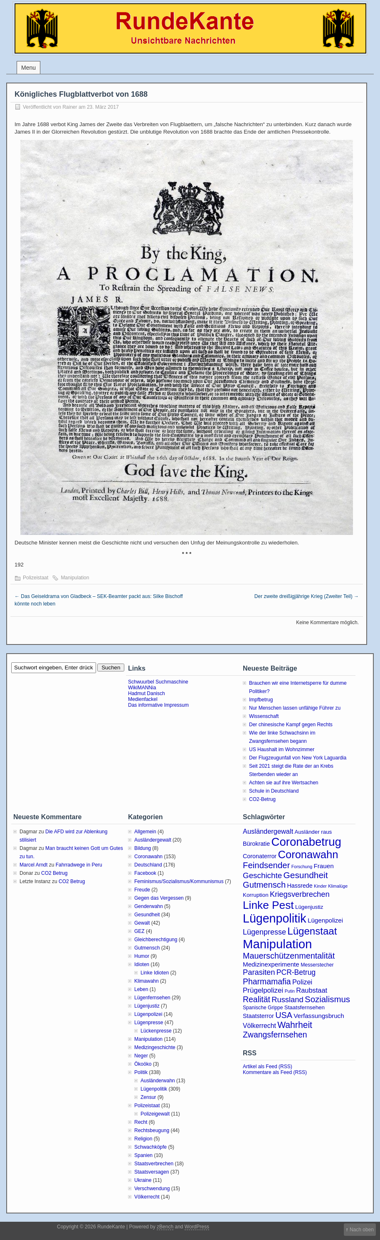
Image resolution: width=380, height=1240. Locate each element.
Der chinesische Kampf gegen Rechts (291, 724)
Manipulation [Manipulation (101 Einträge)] (277, 944)
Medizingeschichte (154, 1047)
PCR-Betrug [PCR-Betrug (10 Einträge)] (296, 972)
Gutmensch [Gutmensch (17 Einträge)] (264, 884)
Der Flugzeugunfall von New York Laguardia (297, 758)
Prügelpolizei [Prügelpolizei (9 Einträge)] (263, 990)
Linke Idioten (155, 973)
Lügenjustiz (147, 1006)
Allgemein (145, 832)
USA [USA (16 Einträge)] (283, 1015)
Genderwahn (148, 906)
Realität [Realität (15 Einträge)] (256, 999)
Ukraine (142, 1180)
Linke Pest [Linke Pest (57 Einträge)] (268, 905)
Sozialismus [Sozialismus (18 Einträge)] (327, 999)
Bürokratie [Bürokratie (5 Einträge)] (256, 843)
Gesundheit (147, 915)
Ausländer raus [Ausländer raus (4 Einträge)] (313, 832)
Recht (140, 1122)
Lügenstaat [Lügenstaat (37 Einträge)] (312, 931)
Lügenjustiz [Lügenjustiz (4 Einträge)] (309, 907)
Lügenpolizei (148, 1014)
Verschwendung (152, 1188)
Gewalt (142, 923)
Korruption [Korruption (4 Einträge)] (256, 895)
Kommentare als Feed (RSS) (275, 1072)
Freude (142, 890)
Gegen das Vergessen (159, 898)
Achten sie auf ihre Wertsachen (283, 783)
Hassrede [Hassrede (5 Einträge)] (300, 885)
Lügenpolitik (154, 1089)
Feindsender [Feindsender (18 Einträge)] (266, 865)
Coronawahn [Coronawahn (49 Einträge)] (308, 854)
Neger (141, 1056)
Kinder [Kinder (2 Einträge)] (320, 886)
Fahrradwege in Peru (79, 865)
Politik (141, 1072)
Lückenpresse (156, 1031)
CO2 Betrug (54, 873)
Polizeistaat (35, 578)
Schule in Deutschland (274, 791)
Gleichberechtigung (155, 939)
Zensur (148, 1097)
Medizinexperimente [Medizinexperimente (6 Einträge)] (271, 964)
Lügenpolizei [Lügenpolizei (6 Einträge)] (325, 920)
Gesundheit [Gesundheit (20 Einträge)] (306, 875)
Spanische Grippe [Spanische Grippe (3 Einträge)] (263, 1008)
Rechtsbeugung (151, 1130)
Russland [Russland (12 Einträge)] (287, 999)
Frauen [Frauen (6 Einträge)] (324, 865)
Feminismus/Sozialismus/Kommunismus (179, 881)
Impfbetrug (261, 700)
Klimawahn (146, 981)
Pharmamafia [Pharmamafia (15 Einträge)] (267, 981)
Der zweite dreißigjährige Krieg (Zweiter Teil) (306, 596)
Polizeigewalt (155, 1114)
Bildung (142, 848)
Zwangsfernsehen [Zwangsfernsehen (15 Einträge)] (275, 1034)
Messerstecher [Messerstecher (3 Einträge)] (317, 965)
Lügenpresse (148, 1022)
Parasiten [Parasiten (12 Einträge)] (259, 972)
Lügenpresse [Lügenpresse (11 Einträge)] (264, 932)
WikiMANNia (142, 688)
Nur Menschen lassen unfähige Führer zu (295, 708)
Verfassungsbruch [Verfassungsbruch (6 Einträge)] (319, 1015)
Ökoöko (142, 1064)
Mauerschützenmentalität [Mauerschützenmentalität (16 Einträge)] (289, 955)
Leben (141, 989)
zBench (165, 1227)
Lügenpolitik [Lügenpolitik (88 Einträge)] (274, 918)
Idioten (141, 964)
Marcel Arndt (33, 865)
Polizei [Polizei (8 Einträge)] (302, 982)
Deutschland (148, 865)
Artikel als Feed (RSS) (267, 1066)
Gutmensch (147, 948)
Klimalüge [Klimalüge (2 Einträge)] (338, 886)
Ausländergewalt (152, 840)
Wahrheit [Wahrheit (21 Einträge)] (294, 1025)
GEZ (139, 931)
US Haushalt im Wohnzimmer (281, 749)
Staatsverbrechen (153, 1164)
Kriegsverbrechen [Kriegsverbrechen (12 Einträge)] (300, 894)
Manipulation (75, 578)
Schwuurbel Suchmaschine (158, 682)
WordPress (197, 1227)
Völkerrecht (147, 1197)
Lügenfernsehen (152, 998)
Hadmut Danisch (146, 693)
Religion (143, 1139)
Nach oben (362, 1230)
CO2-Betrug (262, 799)
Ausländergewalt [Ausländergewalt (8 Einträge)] (268, 831)
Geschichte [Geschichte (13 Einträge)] (262, 875)
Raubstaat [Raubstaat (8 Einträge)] (311, 990)
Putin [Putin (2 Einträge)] (290, 991)
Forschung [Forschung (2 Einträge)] (301, 866)
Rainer (69, 107)
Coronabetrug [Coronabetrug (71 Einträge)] (306, 841)
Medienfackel (143, 699)
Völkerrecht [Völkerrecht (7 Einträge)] (259, 1025)
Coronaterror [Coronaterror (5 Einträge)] (259, 856)
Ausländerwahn (158, 1081)
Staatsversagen (151, 1172)
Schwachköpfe (150, 1147)
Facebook (145, 873)
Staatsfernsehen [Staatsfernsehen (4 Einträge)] (304, 1007)
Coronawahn (148, 856)
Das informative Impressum (158, 705)
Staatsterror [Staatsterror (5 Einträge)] (258, 1016)
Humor (141, 956)
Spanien (143, 1155)
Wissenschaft (264, 716)
